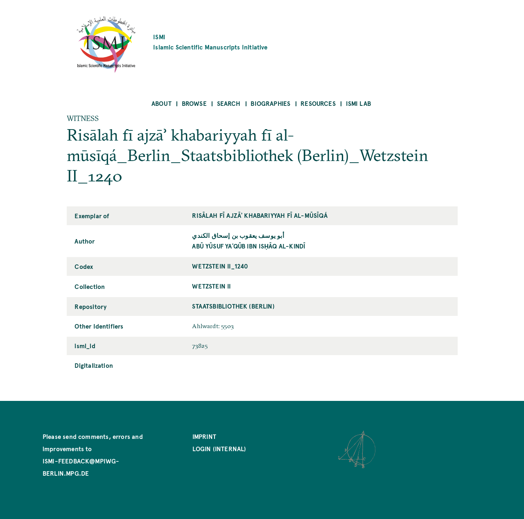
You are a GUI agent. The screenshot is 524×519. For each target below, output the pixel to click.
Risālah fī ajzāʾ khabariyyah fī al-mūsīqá (259, 215)
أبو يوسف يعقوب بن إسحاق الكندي (238, 235)
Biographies (270, 103)
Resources (318, 103)
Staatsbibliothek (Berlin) (233, 306)
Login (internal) (219, 448)
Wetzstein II (211, 286)
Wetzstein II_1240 (220, 266)
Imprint (204, 436)
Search (229, 103)
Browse (194, 103)
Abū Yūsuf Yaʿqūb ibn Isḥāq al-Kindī (248, 246)
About (161, 103)
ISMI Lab (358, 103)
